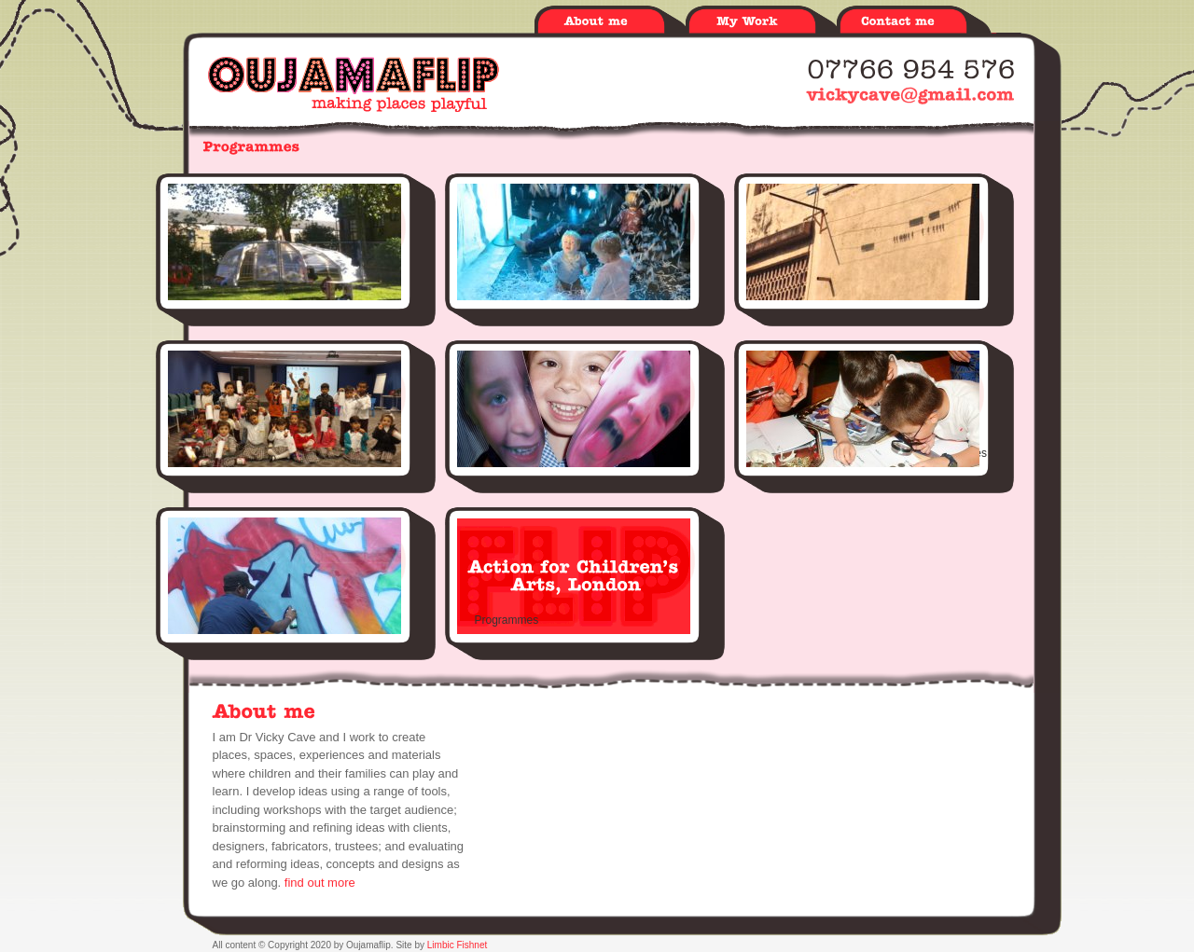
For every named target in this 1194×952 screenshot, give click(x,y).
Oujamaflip (353, 84)
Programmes (507, 620)
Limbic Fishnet (457, 945)
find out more (320, 883)
